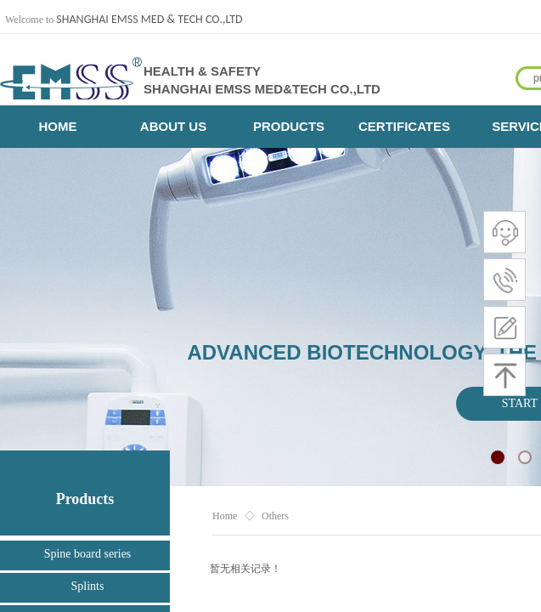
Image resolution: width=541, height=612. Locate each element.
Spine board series (88, 553)
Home (224, 516)
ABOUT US (173, 126)
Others (275, 516)
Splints (87, 586)
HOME (58, 126)
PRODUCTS (288, 126)
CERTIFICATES (404, 126)
